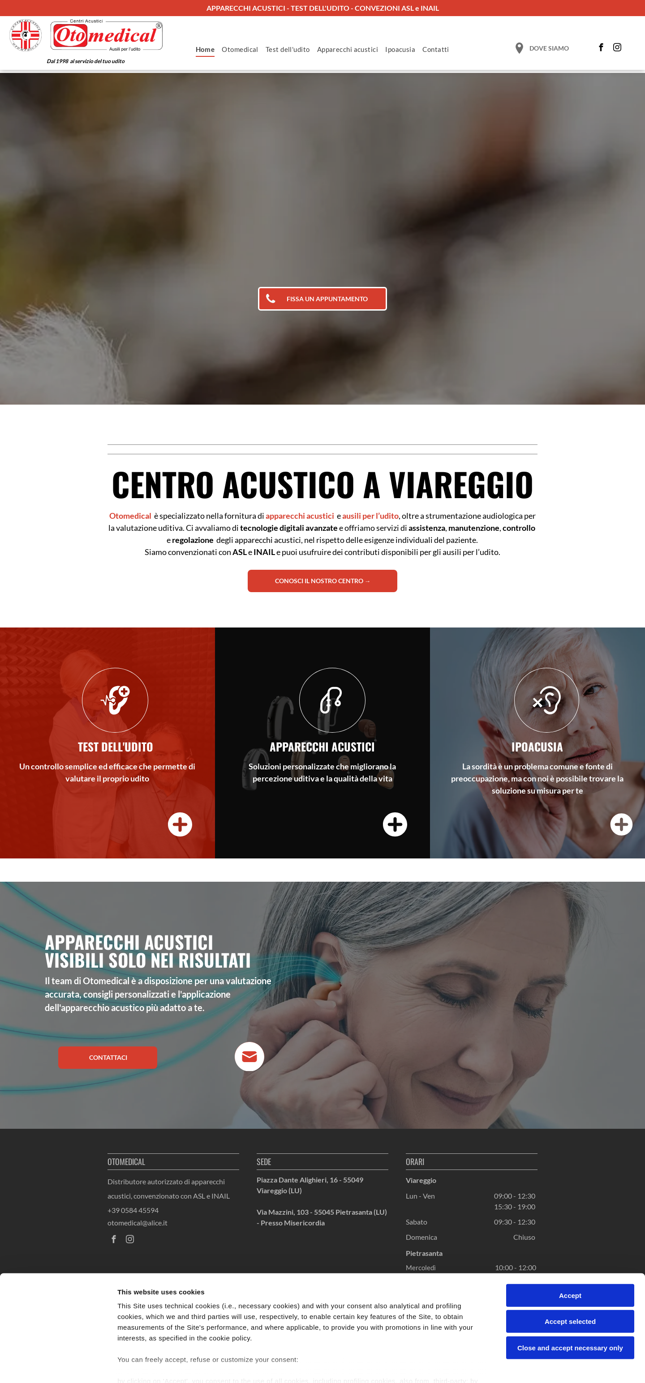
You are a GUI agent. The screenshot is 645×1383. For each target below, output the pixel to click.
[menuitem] (205, 49)
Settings (455, 1365)
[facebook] (601, 49)
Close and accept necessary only (570, 1297)
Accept (570, 1245)
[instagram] (617, 49)
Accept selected (570, 1271)
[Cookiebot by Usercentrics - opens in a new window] (58, 1365)
